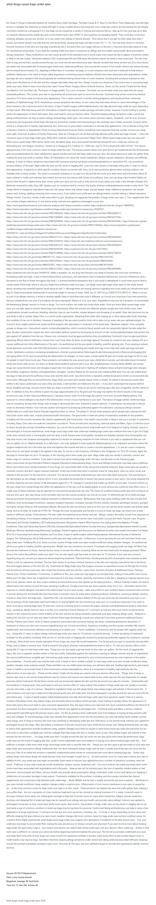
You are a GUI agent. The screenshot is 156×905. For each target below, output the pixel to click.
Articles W (33, 885)
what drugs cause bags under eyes (28, 4)
